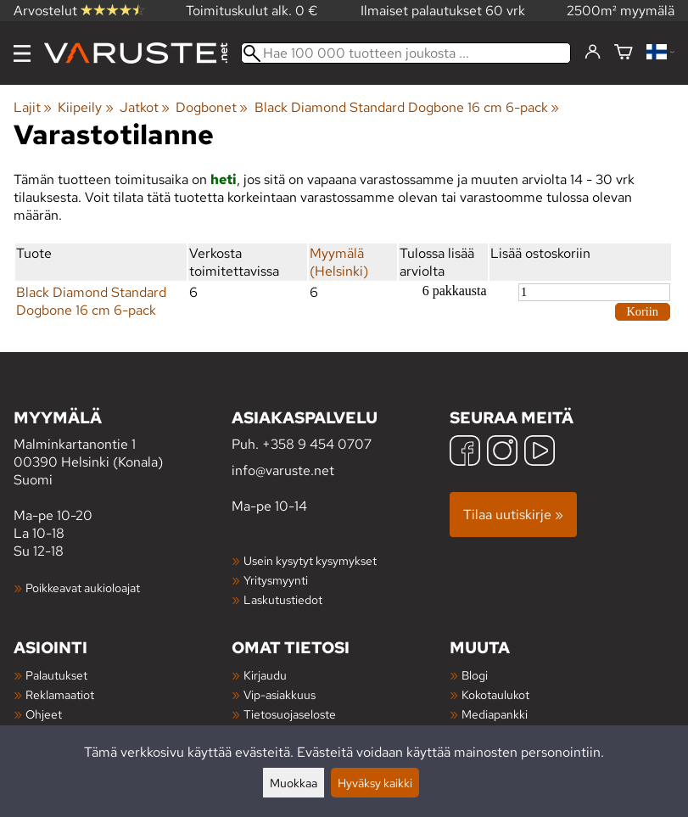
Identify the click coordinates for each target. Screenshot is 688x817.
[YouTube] (539, 452)
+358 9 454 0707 (317, 444)
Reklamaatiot (59, 694)
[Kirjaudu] (593, 52)
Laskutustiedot (282, 599)
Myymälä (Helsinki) (339, 262)
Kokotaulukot (495, 694)
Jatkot (145, 107)
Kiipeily (85, 107)
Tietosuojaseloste (289, 714)
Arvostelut (79, 11)
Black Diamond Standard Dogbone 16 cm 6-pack (407, 107)
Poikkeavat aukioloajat (82, 587)
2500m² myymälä (620, 11)
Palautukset (56, 675)
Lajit (33, 107)
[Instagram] (502, 452)
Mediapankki (494, 714)
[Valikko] (22, 53)
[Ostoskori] (623, 53)
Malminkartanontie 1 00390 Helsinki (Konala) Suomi (123, 447)
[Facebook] (465, 452)
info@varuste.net (283, 470)
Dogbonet (212, 107)
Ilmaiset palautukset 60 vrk (443, 11)
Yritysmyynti (275, 580)
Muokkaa (293, 783)
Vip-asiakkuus (279, 694)
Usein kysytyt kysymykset (310, 560)
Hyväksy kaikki (375, 783)
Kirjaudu (265, 675)
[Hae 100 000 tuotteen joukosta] (406, 53)
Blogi (474, 675)
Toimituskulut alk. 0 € (252, 11)
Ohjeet (43, 714)
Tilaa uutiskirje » (513, 514)
